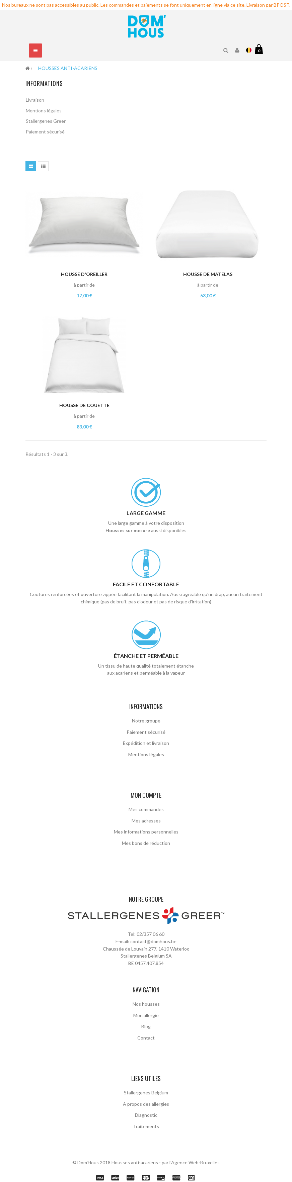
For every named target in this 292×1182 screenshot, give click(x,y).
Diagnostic (146, 1097)
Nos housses (146, 986)
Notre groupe (146, 718)
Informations (44, 83)
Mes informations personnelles (146, 829)
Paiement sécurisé (45, 132)
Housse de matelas (207, 272)
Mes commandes (146, 807)
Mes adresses (146, 818)
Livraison (35, 101)
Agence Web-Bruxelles (195, 1145)
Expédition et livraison (146, 741)
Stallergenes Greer (46, 122)
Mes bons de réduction (146, 841)
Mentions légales (44, 111)
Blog (146, 1009)
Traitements (146, 1109)
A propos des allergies (146, 1086)
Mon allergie (146, 998)
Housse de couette (84, 403)
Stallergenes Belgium (146, 1075)
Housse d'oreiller (84, 272)
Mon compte (146, 793)
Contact (146, 1020)
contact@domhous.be (153, 924)
